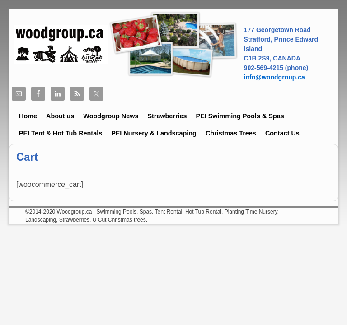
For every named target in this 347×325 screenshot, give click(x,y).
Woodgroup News (110, 116)
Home (28, 116)
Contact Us (282, 133)
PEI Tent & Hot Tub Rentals (60, 133)
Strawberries (167, 116)
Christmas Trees (231, 133)
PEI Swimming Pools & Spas (240, 116)
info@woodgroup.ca (274, 77)
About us (60, 116)
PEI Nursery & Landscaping (154, 133)
